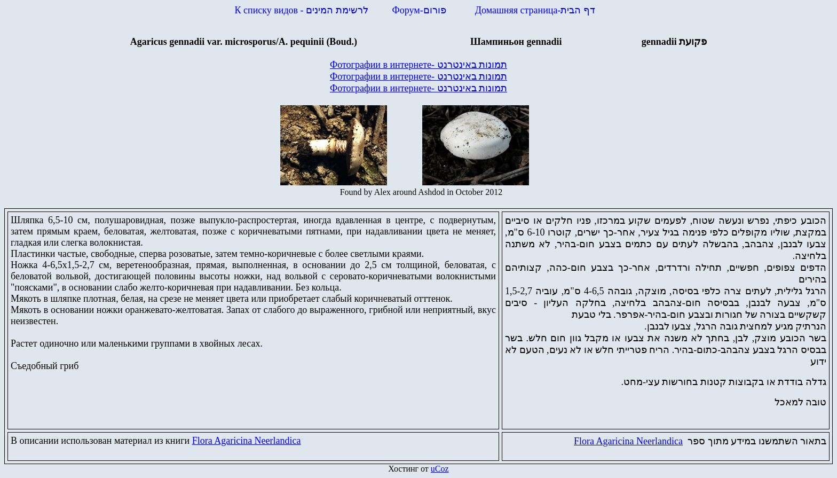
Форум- (420, 10)
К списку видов (301, 10)
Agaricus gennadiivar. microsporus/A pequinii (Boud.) (243, 41)
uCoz (440, 468)
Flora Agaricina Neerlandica (246, 440)
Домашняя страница (535, 10)
